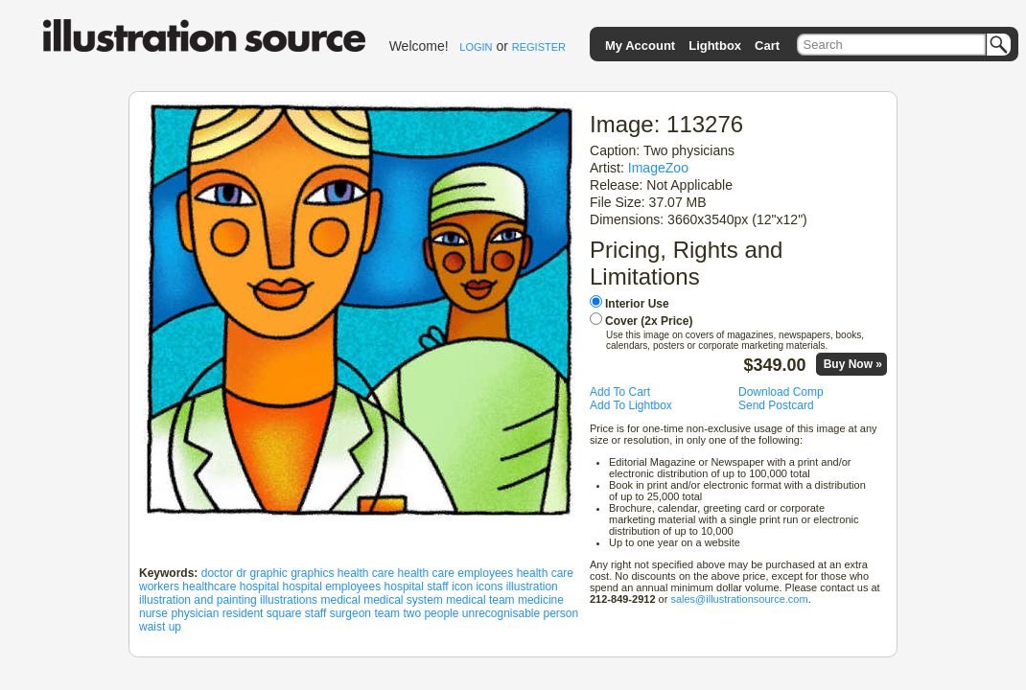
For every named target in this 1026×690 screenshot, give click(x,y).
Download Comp (781, 392)
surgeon (350, 613)
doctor (217, 573)
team (387, 613)
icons (489, 586)
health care (366, 573)
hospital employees (331, 586)
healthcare (209, 586)
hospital (259, 586)
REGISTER (539, 47)
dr (241, 573)
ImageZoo (658, 167)
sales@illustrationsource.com (738, 599)
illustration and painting (198, 600)
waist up (160, 626)
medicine (541, 600)
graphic (268, 573)
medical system (403, 600)
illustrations (288, 600)
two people (430, 613)
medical (340, 600)
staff (315, 613)
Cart (767, 45)
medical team (480, 600)
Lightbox (714, 45)
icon (462, 586)
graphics (312, 573)
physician (195, 613)
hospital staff (417, 586)
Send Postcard (776, 405)
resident (243, 613)
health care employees (456, 573)
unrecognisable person (520, 613)
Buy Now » (853, 364)
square (284, 613)
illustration (532, 586)
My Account (640, 45)
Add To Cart (620, 392)
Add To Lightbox (631, 405)
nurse (153, 613)
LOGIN (475, 47)
